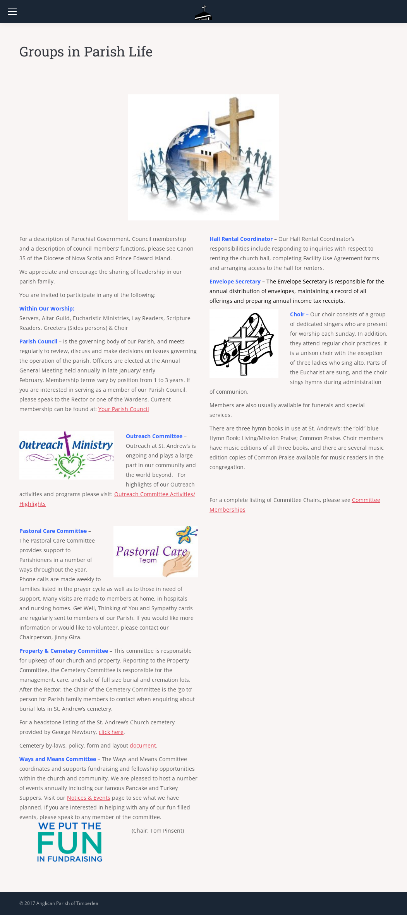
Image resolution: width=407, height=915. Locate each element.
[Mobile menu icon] (12, 11)
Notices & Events (88, 797)
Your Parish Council (123, 409)
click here (111, 732)
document (143, 745)
